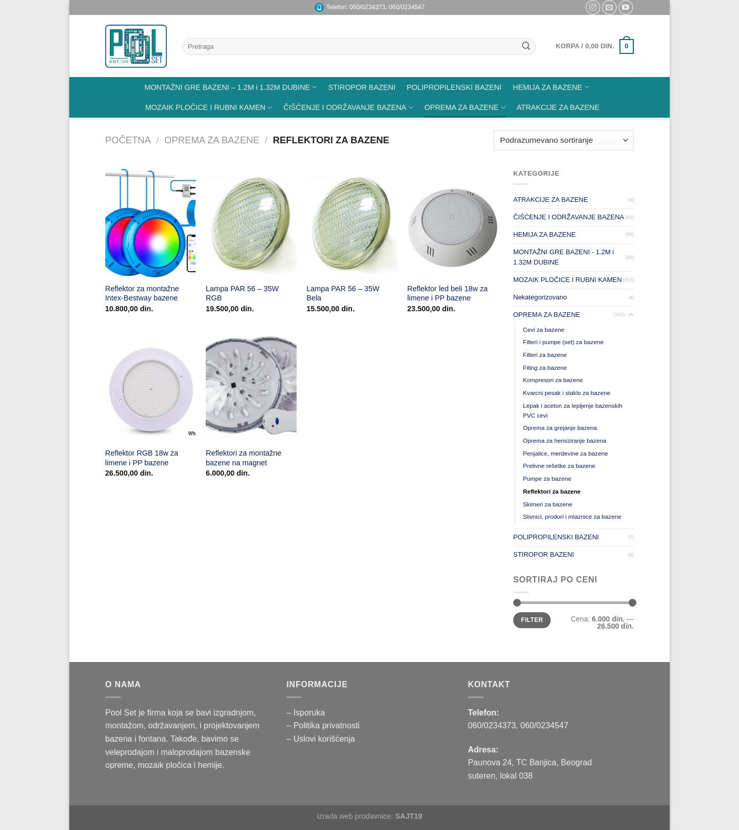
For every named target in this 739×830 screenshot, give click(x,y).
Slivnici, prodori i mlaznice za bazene (572, 516)
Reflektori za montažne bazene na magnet (243, 458)
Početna (128, 140)
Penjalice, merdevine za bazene (565, 453)
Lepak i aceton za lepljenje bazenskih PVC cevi (573, 410)
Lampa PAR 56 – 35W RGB (242, 294)
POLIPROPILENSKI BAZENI (454, 87)
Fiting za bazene (545, 367)
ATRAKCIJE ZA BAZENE (558, 107)
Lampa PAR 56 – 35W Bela (342, 294)
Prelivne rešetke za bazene (559, 465)
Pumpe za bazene (547, 478)
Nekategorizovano (540, 297)
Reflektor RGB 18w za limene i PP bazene (141, 458)
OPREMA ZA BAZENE (464, 107)
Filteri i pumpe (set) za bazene (563, 341)
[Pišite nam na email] (609, 7)
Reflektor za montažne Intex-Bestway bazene (142, 294)
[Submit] (526, 46)
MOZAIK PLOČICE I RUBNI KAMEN (208, 107)
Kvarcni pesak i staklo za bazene (566, 392)
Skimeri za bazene (547, 504)
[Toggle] (630, 315)
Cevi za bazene (544, 329)
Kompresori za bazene (553, 379)
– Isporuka (305, 712)
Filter (532, 620)
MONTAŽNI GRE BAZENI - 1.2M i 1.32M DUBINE (563, 257)
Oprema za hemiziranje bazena (564, 440)
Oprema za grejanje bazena (560, 427)
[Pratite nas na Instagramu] (593, 7)
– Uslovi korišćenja (320, 738)
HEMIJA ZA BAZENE (551, 87)
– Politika (304, 725)
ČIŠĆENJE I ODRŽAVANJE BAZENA (348, 107)
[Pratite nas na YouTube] (625, 7)
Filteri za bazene (545, 354)
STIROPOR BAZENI (361, 87)
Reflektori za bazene (551, 491)
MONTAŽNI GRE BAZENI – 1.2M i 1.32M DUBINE (230, 87)
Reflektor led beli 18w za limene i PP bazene (447, 294)
